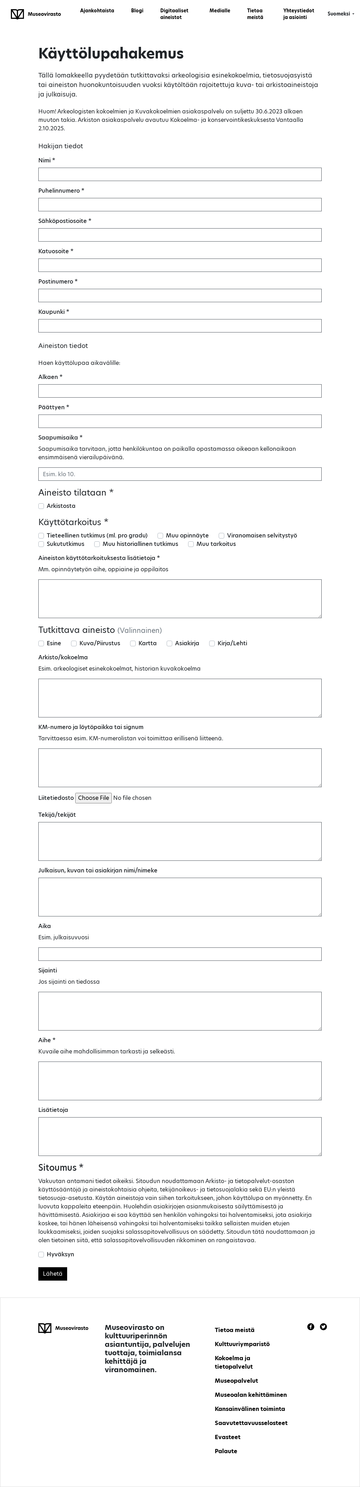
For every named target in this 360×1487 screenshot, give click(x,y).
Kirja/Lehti (232, 643)
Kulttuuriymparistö (242, 1344)
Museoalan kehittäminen (251, 1395)
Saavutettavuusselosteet (251, 1423)
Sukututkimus (65, 544)
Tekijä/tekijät (57, 815)
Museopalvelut (236, 1381)
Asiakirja (187, 643)
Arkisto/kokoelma (63, 657)
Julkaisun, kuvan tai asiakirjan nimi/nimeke (98, 870)
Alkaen (50, 377)
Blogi (137, 10)
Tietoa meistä (255, 14)
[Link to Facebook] (310, 1326)
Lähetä (53, 1274)
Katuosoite (55, 251)
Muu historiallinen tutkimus (140, 544)
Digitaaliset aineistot (174, 14)
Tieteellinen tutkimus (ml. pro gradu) (97, 535)
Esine (54, 643)
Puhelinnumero (61, 191)
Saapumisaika (60, 438)
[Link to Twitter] (323, 1326)
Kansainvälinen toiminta (250, 1409)
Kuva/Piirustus (99, 643)
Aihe (47, 1040)
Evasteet (227, 1437)
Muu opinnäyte (187, 535)
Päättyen (53, 407)
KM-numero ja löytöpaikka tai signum (90, 727)
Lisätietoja (53, 1110)
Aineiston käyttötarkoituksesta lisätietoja (99, 558)
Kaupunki (53, 312)
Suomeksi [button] (339, 14)
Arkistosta (61, 506)
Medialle (220, 10)
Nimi (46, 160)
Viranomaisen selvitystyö (262, 535)
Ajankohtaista (97, 10)
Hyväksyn (60, 1254)
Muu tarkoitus (216, 544)
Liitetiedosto (56, 798)
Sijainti (47, 970)
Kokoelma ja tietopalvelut (234, 1362)
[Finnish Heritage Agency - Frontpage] (36, 14)
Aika (44, 926)
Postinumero (58, 282)
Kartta (148, 643)
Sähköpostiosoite (64, 221)
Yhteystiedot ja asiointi (298, 14)
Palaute (226, 1451)
